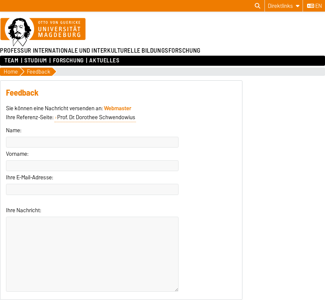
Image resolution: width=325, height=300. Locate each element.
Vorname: (17, 153)
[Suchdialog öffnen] (257, 5)
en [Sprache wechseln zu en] (314, 5)
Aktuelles (104, 60)
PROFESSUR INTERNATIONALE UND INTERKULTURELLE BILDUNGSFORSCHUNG (100, 50)
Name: (13, 130)
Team (11, 60)
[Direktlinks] (284, 6)
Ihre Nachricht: (23, 210)
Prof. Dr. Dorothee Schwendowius (96, 117)
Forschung (68, 60)
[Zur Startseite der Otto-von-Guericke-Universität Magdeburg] (43, 32)
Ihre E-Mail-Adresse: (29, 177)
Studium (35, 60)
